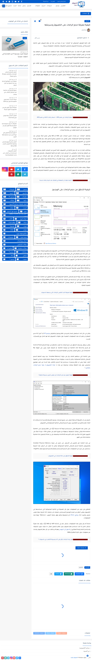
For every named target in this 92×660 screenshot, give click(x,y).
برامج (24, 6)
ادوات (22, 226)
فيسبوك (8, 226)
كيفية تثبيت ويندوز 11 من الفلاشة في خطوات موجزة (15, 55)
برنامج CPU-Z (74, 515)
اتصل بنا (53, 1)
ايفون (23, 211)
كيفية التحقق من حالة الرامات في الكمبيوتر (61, 456)
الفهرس (63, 6)
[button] (79, 573)
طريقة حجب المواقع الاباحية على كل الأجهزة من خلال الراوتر (9, 83)
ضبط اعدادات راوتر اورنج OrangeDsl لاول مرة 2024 (10, 100)
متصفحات (8, 237)
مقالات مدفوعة (21, 248)
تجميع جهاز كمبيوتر (6, 6)
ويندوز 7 (8, 259)
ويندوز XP (47, 333)
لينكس (21, 255)
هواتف (21, 230)
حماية (19, 6)
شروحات (49, 6)
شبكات (8, 200)
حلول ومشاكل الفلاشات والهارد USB (15, 215)
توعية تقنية (21, 237)
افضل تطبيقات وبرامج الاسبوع (15, 204)
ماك (8, 255)
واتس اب (7, 248)
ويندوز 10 (8, 197)
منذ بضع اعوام (23, 51)
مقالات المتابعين (15, 244)
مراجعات (21, 252)
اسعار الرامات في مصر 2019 (65, 117)
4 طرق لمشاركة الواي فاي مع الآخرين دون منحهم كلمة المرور (9, 135)
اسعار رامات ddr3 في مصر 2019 (46, 117)
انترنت (15, 6)
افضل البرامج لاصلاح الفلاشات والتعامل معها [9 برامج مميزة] (9, 74)
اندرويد (43, 6)
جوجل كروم (21, 219)
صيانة (22, 222)
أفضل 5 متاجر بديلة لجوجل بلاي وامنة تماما (10, 116)
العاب (7, 219)
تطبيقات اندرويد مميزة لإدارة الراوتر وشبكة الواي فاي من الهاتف (9, 126)
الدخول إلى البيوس (64, 529)
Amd (8, 230)
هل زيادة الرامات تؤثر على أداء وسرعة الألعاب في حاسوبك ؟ (55, 539)
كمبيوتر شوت (74, 657)
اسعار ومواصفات (15, 241)
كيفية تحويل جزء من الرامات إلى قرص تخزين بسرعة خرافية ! (56, 375)
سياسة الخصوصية (84, 648)
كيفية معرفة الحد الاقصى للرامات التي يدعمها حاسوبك (57, 292)
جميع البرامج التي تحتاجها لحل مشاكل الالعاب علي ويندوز (10, 92)
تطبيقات (37, 6)
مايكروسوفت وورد (15, 233)
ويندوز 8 (8, 252)
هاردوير (29, 6)
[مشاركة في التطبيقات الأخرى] (51, 573)
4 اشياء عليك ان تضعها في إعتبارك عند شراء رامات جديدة (56, 180)
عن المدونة (45, 1)
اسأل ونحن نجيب (61, 1)
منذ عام (13, 149)
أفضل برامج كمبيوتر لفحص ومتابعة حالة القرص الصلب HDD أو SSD (9, 144)
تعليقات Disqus (50, 633)
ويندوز (57, 6)
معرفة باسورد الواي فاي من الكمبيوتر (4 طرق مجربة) (9, 108)
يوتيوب (22, 259)
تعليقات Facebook (39, 633)
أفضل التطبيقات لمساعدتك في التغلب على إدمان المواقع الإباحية (10, 153)
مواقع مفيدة (9, 222)
